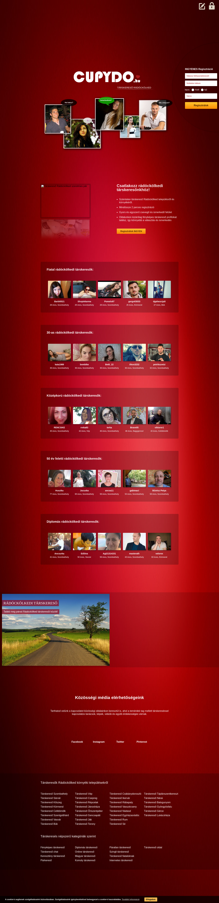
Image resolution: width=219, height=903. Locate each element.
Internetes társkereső (121, 872)
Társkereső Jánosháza (87, 819)
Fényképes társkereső (53, 859)
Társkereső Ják (83, 831)
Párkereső (46, 872)
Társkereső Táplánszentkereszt (161, 806)
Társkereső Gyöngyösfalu (158, 819)
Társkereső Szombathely (54, 806)
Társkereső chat (49, 864)
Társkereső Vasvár (51, 831)
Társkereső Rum (119, 831)
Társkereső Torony (85, 836)
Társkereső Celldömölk (53, 823)
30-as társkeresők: (70, 344)
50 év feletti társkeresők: (74, 470)
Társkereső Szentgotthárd (55, 827)
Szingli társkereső (119, 864)
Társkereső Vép (83, 806)
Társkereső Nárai (153, 810)
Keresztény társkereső (53, 868)
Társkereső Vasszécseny (123, 819)
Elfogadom (146, 900)
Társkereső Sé (118, 836)
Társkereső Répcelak (86, 814)
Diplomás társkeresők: (73, 533)
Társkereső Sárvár (51, 810)
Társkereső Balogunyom (157, 814)
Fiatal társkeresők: (70, 281)
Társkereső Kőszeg (51, 814)
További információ (124, 900)
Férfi (195, 90)
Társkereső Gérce (154, 823)
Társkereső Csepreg (86, 810)
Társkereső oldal (153, 859)
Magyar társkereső (85, 868)
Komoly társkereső (85, 872)
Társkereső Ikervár (120, 810)
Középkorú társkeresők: (74, 407)
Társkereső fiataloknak (122, 868)
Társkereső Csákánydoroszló (125, 806)
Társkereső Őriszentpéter (89, 823)
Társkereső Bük (49, 836)
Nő (204, 90)
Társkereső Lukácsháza (157, 827)
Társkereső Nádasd (120, 823)
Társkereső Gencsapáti (87, 827)
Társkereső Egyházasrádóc (124, 827)
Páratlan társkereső (120, 859)
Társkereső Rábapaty (121, 814)
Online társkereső (84, 864)
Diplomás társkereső (86, 859)
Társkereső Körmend (52, 819)
